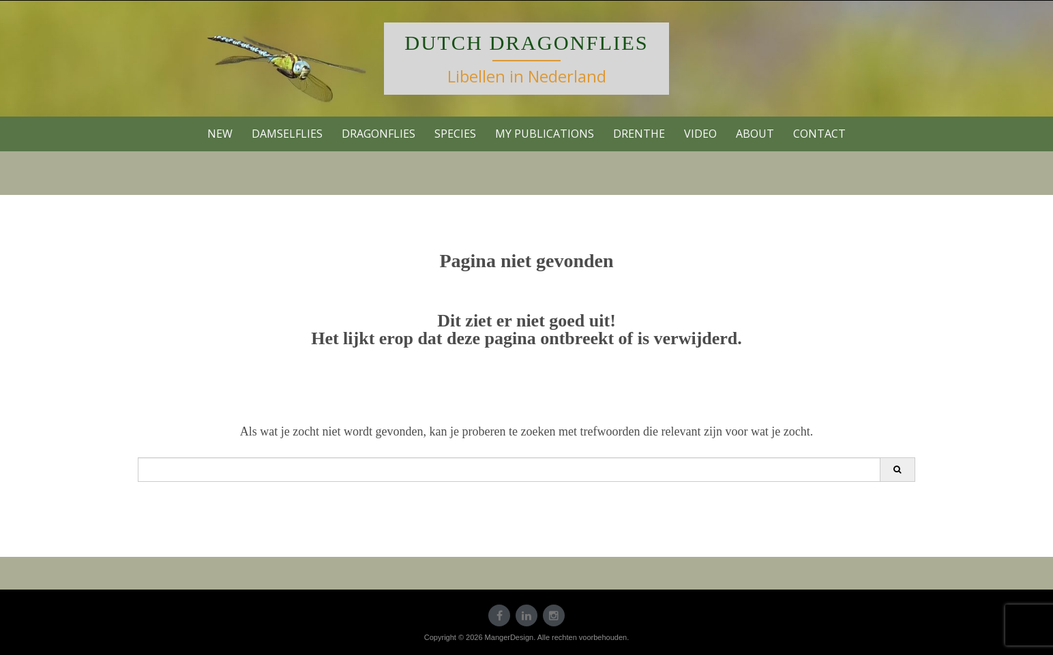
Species (455, 133)
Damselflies (287, 133)
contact (819, 133)
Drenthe (639, 133)
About (755, 133)
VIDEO (700, 133)
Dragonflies (378, 133)
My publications (544, 133)
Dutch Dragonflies (526, 43)
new (220, 133)
